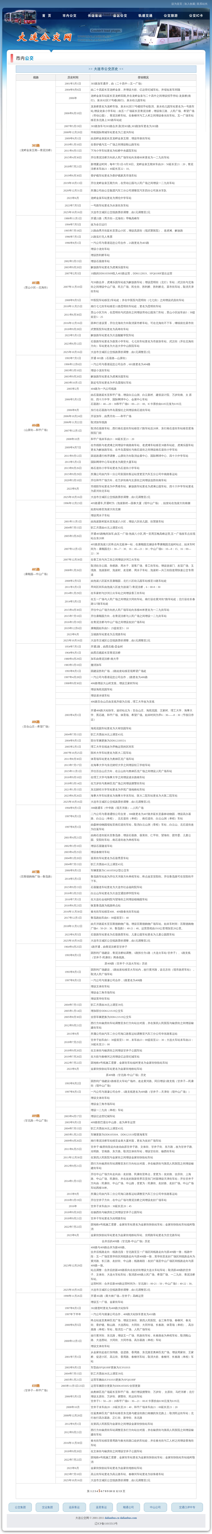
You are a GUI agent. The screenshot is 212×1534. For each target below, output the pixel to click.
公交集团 (20, 1507)
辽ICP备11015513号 (106, 1523)
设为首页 (176, 3)
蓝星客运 (101, 1507)
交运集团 (47, 1507)
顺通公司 (128, 1507)
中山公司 (155, 1507)
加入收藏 (189, 3)
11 (114, 1491)
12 (117, 1491)
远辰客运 (74, 1507)
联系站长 (202, 3)
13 (121, 1491)
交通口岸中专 (187, 1507)
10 (110, 1491)
